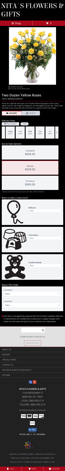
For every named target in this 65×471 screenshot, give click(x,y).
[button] (32, 430)
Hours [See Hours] (54, 468)
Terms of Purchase (33, 462)
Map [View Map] (32, 468)
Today (24, 124)
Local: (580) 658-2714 (32, 400)
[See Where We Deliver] (32, 343)
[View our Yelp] (34, 383)
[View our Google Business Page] (30, 383)
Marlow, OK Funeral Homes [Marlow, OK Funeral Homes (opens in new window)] (22, 454)
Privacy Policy (16, 462)
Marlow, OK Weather (20, 458)
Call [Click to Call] (11, 468)
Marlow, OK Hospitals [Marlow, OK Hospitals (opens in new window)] (45, 454)
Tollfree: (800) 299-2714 (32, 404)
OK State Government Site (42, 458)
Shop (16, 23)
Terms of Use (49, 462)
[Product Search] (33, 330)
